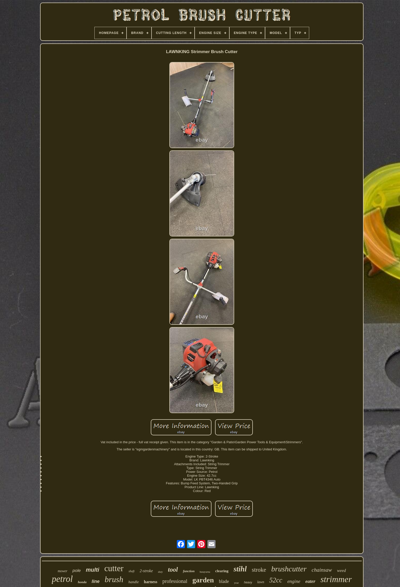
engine (293, 581)
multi (92, 570)
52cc (275, 580)
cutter (113, 568)
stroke (259, 570)
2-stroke (146, 571)
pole (76, 570)
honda (82, 582)
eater (310, 581)
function (189, 571)
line (95, 581)
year (236, 582)
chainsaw (322, 570)
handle (133, 582)
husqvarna (205, 571)
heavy (248, 582)
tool (173, 569)
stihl (240, 569)
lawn (260, 582)
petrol (62, 579)
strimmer (336, 579)
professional (175, 581)
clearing (222, 571)
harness (150, 582)
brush (114, 579)
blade (224, 581)
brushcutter (288, 569)
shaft (131, 571)
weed (341, 570)
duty (160, 571)
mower (62, 571)
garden (203, 580)
